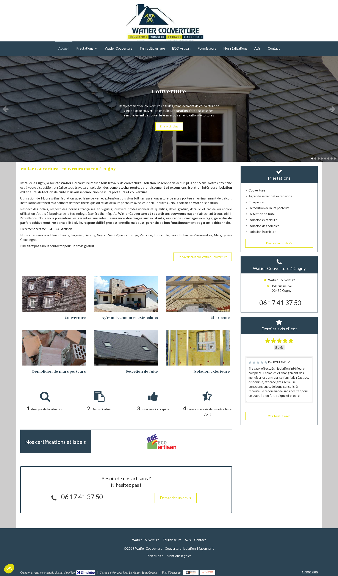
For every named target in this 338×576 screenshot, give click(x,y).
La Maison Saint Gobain (143, 572)
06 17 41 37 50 (82, 497)
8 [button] (335, 158)
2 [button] (315, 158)
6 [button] (328, 158)
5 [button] (325, 158)
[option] (169, 109)
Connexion (310, 572)
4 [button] (322, 158)
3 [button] (319, 158)
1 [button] (312, 158)
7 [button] (331, 158)
